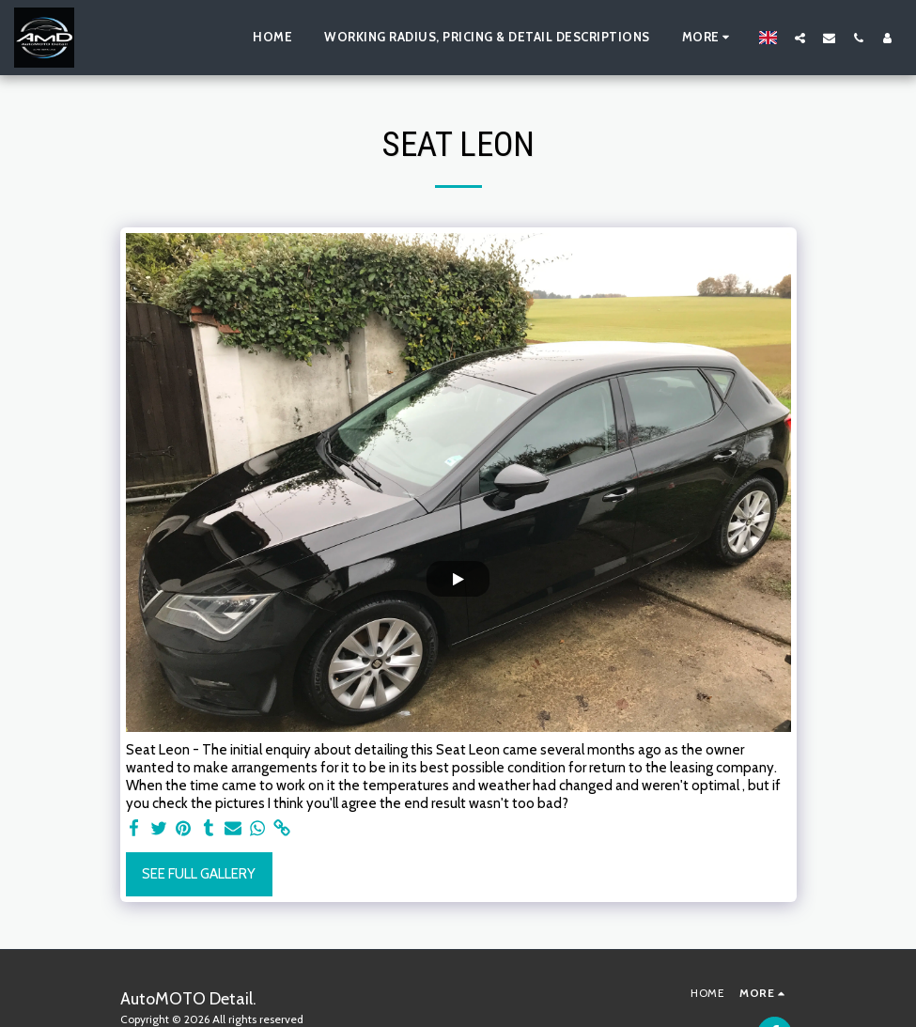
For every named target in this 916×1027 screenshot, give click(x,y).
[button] (800, 37)
